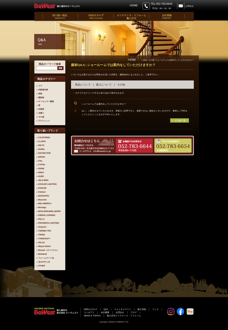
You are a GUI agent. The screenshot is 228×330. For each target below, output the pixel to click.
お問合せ (189, 6)
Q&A (106, 309)
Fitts (40, 161)
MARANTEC (43, 196)
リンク (155, 309)
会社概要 (105, 312)
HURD (41, 176)
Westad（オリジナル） (48, 250)
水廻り (41, 113)
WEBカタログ (90, 309)
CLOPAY (42, 141)
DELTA (41, 145)
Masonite (42, 200)
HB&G (41, 172)
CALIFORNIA (44, 137)
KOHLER (42, 188)
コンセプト (89, 312)
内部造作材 (43, 90)
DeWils (41, 149)
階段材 (41, 97)
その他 (41, 117)
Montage (42, 207)
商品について (83, 84)
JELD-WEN (43, 180)
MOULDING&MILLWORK (49, 211)
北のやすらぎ (44, 262)
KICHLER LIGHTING (47, 184)
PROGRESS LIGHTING (48, 223)
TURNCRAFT (44, 239)
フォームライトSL (46, 258)
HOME (134, 5)
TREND (41, 235)
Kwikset (42, 192)
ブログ (133, 312)
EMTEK (41, 157)
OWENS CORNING (46, 215)
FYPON (41, 165)
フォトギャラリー (122, 309)
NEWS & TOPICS (92, 315)
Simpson (42, 227)
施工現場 (141, 309)
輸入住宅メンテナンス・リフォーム (124, 315)
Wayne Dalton (44, 246)
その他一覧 (180, 120)
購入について (104, 84)
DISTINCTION (44, 153)
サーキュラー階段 (46, 101)
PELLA (41, 219)
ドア (40, 86)
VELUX (41, 242)
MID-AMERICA (45, 203)
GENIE (41, 168)
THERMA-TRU (44, 231)
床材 (40, 93)
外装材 (41, 109)
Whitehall (42, 254)
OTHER (41, 266)
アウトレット (44, 121)
